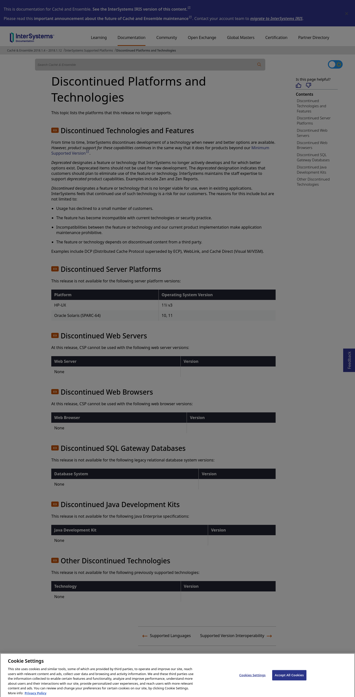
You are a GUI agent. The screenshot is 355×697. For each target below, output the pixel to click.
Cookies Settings (252, 681)
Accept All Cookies (289, 681)
